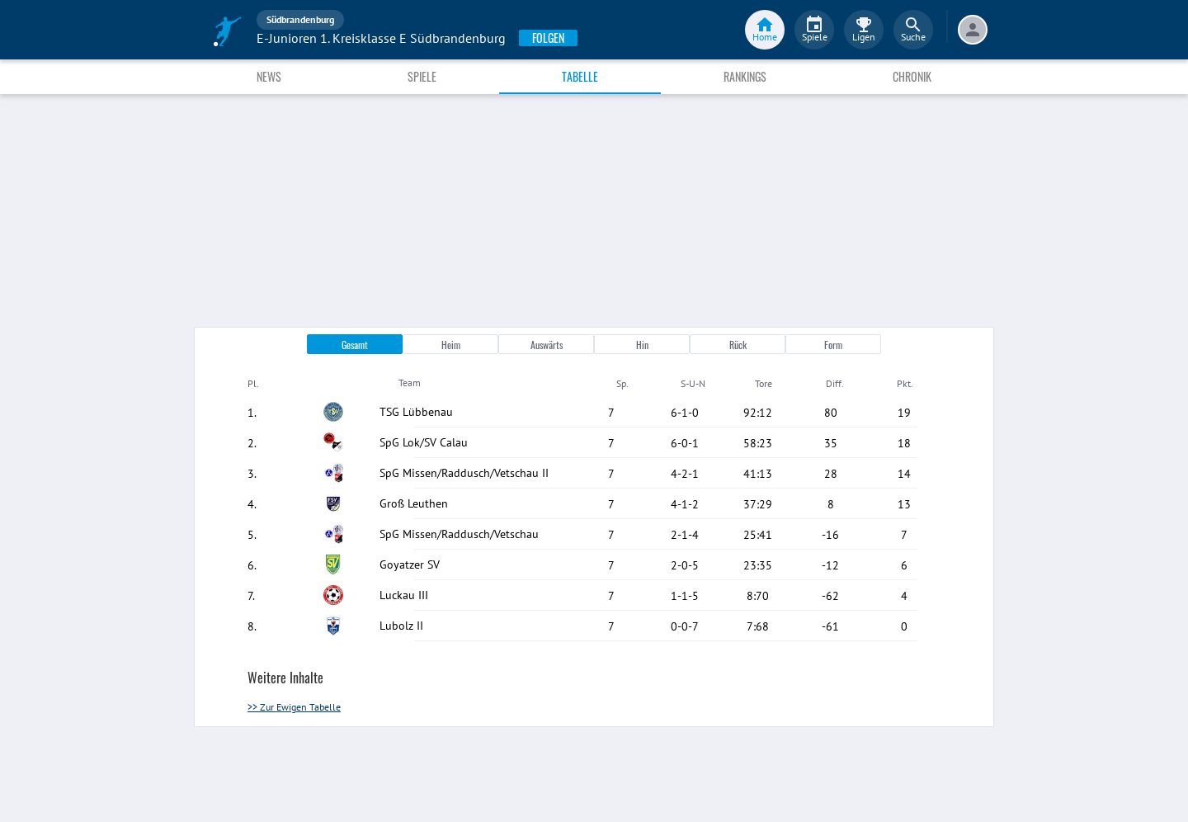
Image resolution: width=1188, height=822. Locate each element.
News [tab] (269, 76)
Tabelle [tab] (580, 76)
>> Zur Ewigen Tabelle (294, 707)
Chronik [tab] (912, 76)
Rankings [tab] (745, 76)
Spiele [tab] (422, 76)
